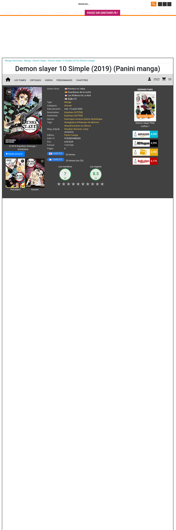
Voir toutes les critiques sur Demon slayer (59, 300)
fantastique (96, 119)
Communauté (61, 12)
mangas (98, 498)
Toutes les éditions (59, 455)
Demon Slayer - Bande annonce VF (94, 228)
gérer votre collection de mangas (77, 500)
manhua (113, 498)
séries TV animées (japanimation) (137, 498)
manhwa (105, 498)
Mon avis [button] (77, 202)
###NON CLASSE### (115, 8)
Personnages (64, 80)
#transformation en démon (77, 125)
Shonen (68, 105)
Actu (20, 12)
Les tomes (20, 80)
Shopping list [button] (46, 202)
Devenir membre (73, 518)
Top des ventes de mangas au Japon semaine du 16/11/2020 (19, 231)
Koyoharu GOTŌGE (73, 112)
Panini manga (71, 135)
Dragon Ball (130, 8)
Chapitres (82, 80)
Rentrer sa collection (89, 518)
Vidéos (48, 80)
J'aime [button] (13, 202)
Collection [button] (28, 202)
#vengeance (70, 122)
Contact (107, 518)
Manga (32, 4)
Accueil (8, 12)
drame (87, 119)
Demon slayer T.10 (28, 256)
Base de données (38, 12)
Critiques (35, 80)
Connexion (146, 12)
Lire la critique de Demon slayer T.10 (25, 282)
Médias (78, 12)
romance (79, 119)
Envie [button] (63, 202)
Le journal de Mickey (144, 8)
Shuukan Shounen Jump (76, 129)
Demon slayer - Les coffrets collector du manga (57, 229)
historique (69, 119)
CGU (101, 518)
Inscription (164, 12)
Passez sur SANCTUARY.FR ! (102, 12)
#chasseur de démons (88, 122)
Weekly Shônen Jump (96, 8)
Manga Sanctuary (43, 498)
